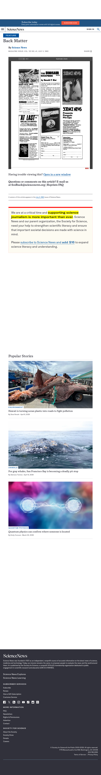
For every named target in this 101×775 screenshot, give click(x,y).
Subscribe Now (70, 23)
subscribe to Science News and (47, 242)
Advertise (6, 720)
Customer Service (10, 697)
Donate (6, 738)
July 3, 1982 (40, 197)
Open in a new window (57, 174)
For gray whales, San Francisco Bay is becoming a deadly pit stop (43, 471)
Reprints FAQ (55, 185)
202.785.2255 (93, 752)
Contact (6, 723)
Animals (12, 468)
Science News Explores (14, 674)
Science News (19, 48)
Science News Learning (14, 678)
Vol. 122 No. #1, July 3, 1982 (36, 51)
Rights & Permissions (11, 717)
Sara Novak (15, 414)
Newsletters (7, 714)
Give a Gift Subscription (12, 694)
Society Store (8, 735)
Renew (5, 691)
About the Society (10, 732)
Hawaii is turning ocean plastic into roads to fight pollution (40, 411)
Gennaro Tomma (16, 475)
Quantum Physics (18, 528)
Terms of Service (80, 755)
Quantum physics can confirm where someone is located (39, 532)
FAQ (4, 711)
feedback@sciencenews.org (28, 185)
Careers (6, 741)
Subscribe (7, 688)
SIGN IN (90, 29)
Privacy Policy (93, 755)
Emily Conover (16, 535)
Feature (11, 35)
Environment (15, 407)
